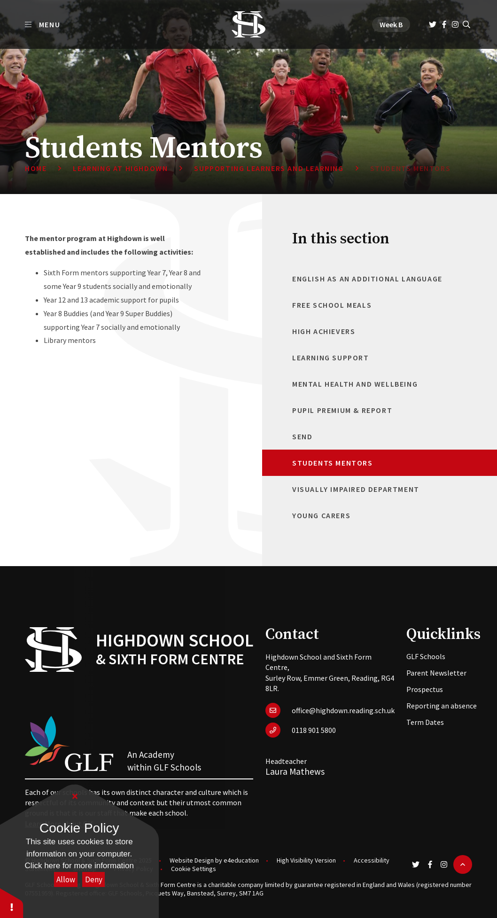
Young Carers (321, 515)
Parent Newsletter (436, 672)
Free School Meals (332, 305)
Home (36, 168)
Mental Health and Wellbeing (355, 384)
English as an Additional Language (367, 278)
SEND (302, 436)
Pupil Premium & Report (342, 410)
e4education (241, 860)
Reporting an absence (441, 705)
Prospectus (424, 689)
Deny (93, 879)
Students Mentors (410, 168)
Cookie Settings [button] (193, 868)
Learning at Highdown (120, 168)
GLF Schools (425, 656)
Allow (65, 879)
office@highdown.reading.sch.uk (343, 710)
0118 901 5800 (314, 730)
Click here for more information (79, 865)
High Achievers (323, 331)
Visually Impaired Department (355, 489)
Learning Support (330, 357)
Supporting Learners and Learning (268, 168)
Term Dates (425, 722)
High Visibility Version (306, 860)
